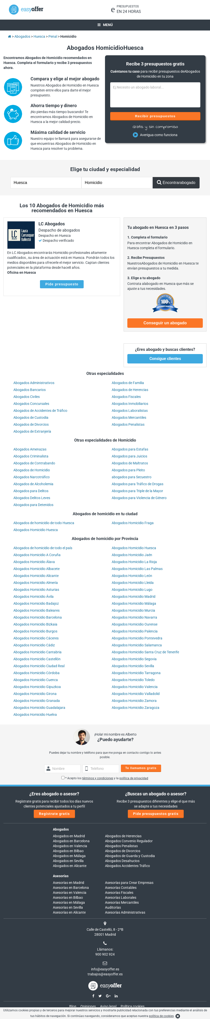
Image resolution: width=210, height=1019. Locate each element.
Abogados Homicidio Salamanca (137, 645)
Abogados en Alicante (69, 866)
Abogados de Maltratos (130, 463)
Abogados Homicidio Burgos (35, 631)
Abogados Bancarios (29, 390)
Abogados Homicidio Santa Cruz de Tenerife (145, 652)
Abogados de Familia (128, 383)
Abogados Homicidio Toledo (133, 680)
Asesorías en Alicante (69, 912)
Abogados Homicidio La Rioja (134, 562)
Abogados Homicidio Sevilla (133, 666)
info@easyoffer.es (105, 969)
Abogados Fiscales (126, 397)
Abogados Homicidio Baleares (36, 610)
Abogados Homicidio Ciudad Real (39, 666)
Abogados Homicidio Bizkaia (35, 624)
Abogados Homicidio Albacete (36, 569)
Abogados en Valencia (70, 846)
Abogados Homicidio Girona (35, 694)
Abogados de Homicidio (31, 470)
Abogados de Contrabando (34, 463)
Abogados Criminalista (30, 456)
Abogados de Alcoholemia (33, 484)
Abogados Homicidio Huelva (35, 715)
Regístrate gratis (54, 814)
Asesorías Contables (121, 888)
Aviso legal (108, 1006)
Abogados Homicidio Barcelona (37, 617)
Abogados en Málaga (69, 856)
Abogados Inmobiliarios (130, 404)
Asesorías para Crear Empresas (129, 883)
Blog (72, 1006)
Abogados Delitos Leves (31, 498)
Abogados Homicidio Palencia (135, 631)
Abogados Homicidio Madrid (133, 597)
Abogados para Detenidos (33, 505)
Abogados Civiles (26, 397)
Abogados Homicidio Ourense (134, 624)
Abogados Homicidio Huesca (35, 530)
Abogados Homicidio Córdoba (36, 673)
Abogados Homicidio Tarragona (136, 673)
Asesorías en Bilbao (68, 897)
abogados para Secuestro (131, 477)
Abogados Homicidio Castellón (37, 659)
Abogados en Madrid (69, 836)
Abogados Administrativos (33, 383)
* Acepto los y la (104, 778)
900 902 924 (105, 954)
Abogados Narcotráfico (31, 477)
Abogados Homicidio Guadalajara (39, 708)
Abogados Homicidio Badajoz (36, 603)
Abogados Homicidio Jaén (132, 555)
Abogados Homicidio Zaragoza (135, 708)
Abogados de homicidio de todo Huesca (43, 523)
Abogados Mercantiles (129, 418)
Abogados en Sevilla (68, 861)
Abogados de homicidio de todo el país (42, 548)
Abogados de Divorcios (31, 424)
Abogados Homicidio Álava (34, 562)
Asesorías (61, 876)
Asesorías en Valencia (69, 893)
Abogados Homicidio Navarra (134, 617)
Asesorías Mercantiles (122, 902)
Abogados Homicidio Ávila (33, 597)
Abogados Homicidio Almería (35, 583)
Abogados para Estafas (130, 449)
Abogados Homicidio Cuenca (35, 680)
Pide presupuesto (61, 284)
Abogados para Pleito (128, 470)
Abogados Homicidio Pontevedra (137, 638)
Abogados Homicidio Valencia (135, 687)
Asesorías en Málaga (69, 902)
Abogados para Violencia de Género (139, 498)
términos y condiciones (97, 778)
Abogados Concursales (31, 404)
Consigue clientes (165, 358)
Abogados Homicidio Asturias (36, 590)
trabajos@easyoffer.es (105, 974)
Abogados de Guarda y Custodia (130, 856)
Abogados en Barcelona (71, 841)
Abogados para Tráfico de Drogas (137, 484)
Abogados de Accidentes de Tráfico (40, 411)
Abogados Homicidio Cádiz (34, 645)
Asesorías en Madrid (68, 883)
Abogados (61, 829)
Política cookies (132, 1006)
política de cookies (161, 1016)
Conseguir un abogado (165, 323)
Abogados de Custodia (30, 418)
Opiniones (88, 1006)
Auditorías (113, 907)
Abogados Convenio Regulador (129, 841)
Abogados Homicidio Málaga (134, 603)
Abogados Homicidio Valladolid (136, 694)
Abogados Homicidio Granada (36, 701)
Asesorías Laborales (120, 897)
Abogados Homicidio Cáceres (36, 638)
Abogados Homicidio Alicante (36, 576)
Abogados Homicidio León (132, 576)
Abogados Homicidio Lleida (133, 583)
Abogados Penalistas (128, 424)
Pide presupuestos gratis (155, 814)
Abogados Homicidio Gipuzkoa (37, 687)
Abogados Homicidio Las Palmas (137, 569)
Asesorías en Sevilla (68, 907)
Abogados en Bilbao (68, 851)
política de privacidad (133, 778)
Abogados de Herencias (130, 390)
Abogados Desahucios (122, 861)
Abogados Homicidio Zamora (134, 701)
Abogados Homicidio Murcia (133, 610)
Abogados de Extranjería (32, 431)
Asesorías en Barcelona (71, 888)
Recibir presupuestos (155, 116)
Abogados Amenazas (29, 449)
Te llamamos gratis (141, 768)
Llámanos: (105, 949)
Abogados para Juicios (129, 456)
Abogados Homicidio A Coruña (37, 555)
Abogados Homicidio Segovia (134, 659)
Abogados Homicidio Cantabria (37, 652)
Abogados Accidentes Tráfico (127, 866)
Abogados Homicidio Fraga (133, 523)
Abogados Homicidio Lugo (132, 590)
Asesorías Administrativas (125, 912)
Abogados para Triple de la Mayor (137, 491)
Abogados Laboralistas (130, 411)
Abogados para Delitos (30, 491)
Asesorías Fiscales (119, 893)
